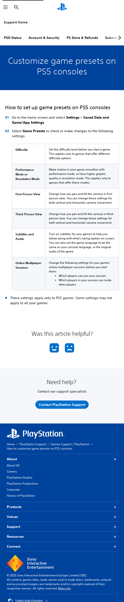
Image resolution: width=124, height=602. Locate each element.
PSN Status (13, 38)
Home (11, 444)
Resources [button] (62, 536)
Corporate (13, 489)
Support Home (16, 22)
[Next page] (119, 37)
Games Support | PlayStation (70, 444)
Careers (12, 471)
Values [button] (62, 517)
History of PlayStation (21, 496)
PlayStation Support (33, 444)
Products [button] (62, 507)
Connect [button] (62, 546)
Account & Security (44, 38)
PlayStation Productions (22, 483)
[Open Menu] (5, 7)
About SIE (13, 465)
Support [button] (62, 526)
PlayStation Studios (19, 477)
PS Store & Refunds (82, 38)
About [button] (62, 459)
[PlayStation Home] (62, 7)
